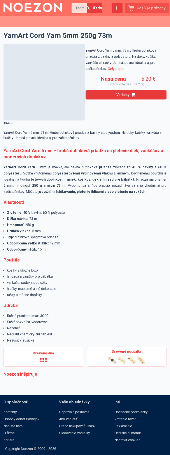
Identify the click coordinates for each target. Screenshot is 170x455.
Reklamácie (123, 426)
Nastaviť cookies (127, 440)
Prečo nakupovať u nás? (77, 426)
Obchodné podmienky (131, 412)
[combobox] (79, 8)
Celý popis (116, 69)
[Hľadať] (94, 8)
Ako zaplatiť (68, 419)
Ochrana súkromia (128, 433)
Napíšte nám (13, 426)
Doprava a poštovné (74, 412)
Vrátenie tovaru (125, 419)
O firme (9, 433)
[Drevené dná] (43, 357)
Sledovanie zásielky (74, 433)
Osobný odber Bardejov (21, 419)
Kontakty (10, 412)
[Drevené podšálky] (127, 357)
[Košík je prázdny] (147, 8)
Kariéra (9, 440)
